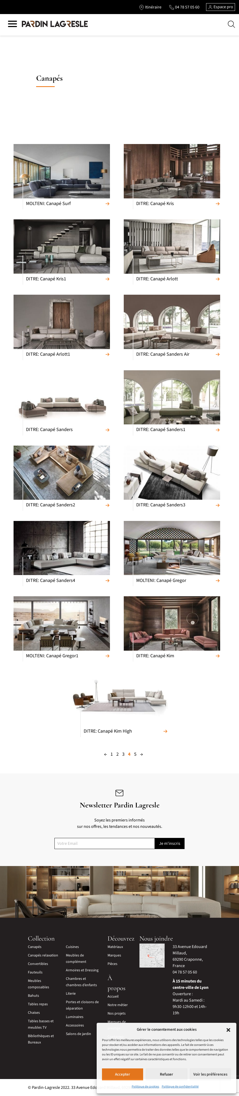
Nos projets (117, 1013)
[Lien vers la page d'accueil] (55, 24)
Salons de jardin (78, 1034)
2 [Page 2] (117, 754)
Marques (114, 955)
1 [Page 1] (111, 754)
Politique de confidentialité (180, 1086)
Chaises (34, 1012)
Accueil (113, 996)
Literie (71, 993)
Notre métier (118, 1005)
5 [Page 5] (135, 754)
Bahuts (33, 995)
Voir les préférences (210, 1074)
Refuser (166, 1074)
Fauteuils (35, 972)
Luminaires (74, 1017)
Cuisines (72, 947)
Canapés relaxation (43, 955)
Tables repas (38, 1004)
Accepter (122, 1074)
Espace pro (220, 7)
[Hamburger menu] (12, 25)
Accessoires (75, 1025)
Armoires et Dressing (82, 970)
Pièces (112, 964)
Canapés (34, 947)
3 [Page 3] (123, 754)
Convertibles (38, 964)
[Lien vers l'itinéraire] (150, 7)
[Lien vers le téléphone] (184, 7)
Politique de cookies (145, 1086)
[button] (228, 1029)
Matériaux (115, 947)
